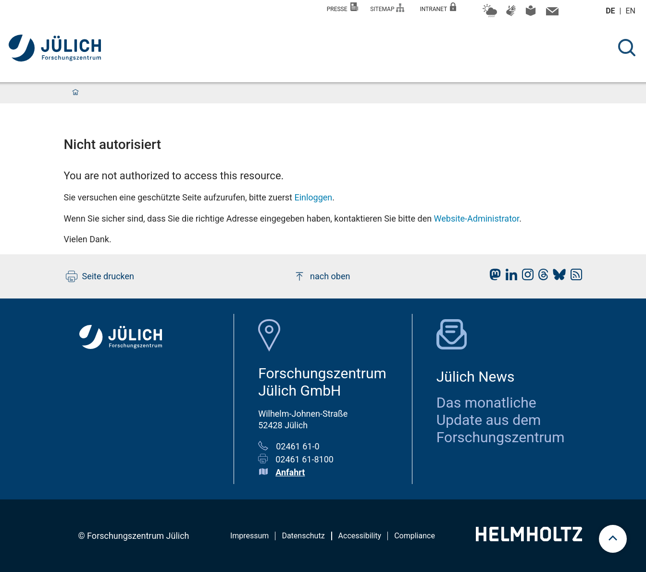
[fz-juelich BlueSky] (557, 277)
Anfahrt (290, 472)
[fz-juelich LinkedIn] (509, 277)
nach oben (322, 276)
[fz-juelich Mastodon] (492, 277)
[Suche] (626, 47)
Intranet (438, 7)
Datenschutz (303, 535)
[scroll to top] (613, 539)
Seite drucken (100, 276)
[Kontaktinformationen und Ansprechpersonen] (551, 13)
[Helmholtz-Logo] (529, 538)
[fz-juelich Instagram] (525, 277)
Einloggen (313, 197)
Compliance (414, 535)
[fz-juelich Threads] (541, 277)
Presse (343, 7)
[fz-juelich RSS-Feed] (574, 277)
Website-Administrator (477, 218)
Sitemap (387, 7)
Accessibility (360, 535)
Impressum (249, 535)
